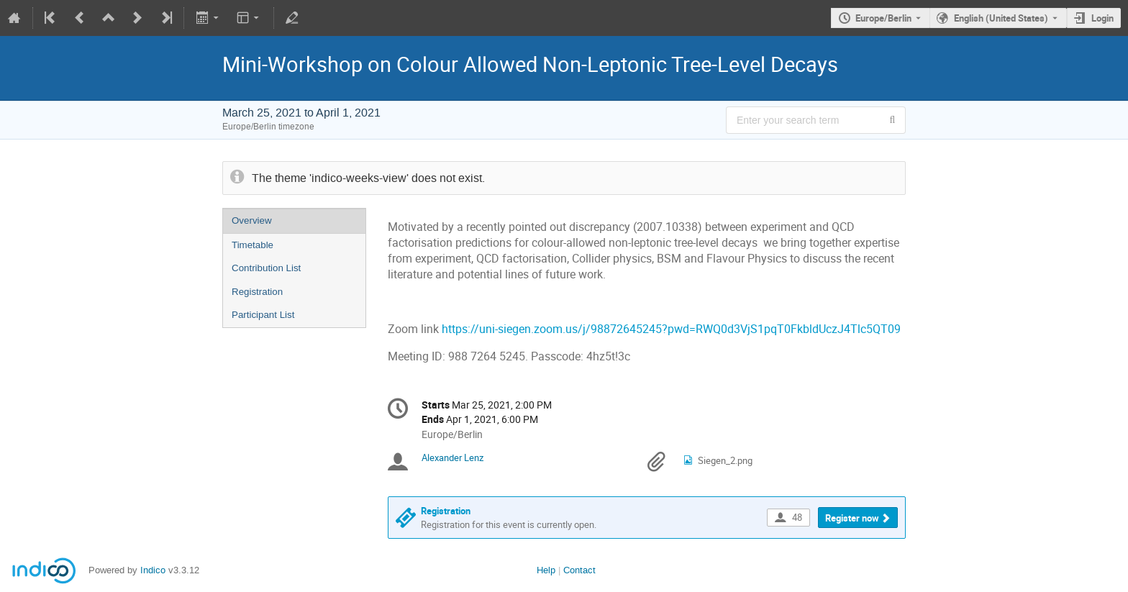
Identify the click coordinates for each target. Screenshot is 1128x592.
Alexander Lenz (452, 457)
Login (1102, 18)
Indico (152, 570)
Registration (257, 291)
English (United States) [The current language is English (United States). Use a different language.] (1001, 18)
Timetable (252, 245)
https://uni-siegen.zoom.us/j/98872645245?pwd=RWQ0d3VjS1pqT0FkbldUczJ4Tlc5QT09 (671, 329)
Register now (852, 517)
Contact (579, 570)
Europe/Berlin (883, 18)
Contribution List (266, 268)
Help (546, 570)
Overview (252, 220)
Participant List (263, 314)
